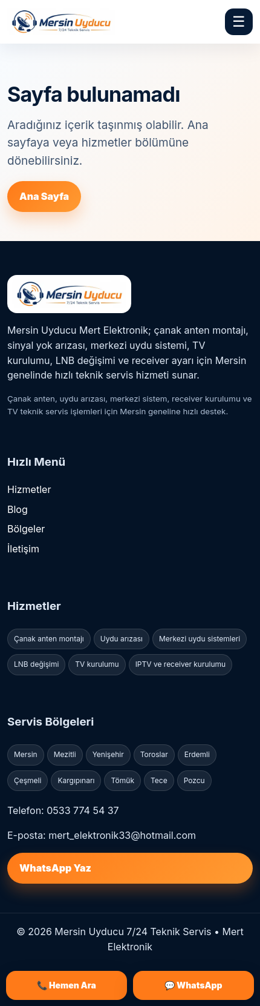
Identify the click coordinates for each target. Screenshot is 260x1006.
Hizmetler (29, 489)
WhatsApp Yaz (55, 868)
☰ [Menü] (238, 21)
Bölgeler (26, 529)
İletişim (23, 549)
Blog (17, 509)
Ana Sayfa (44, 196)
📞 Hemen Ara (66, 985)
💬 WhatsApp (193, 985)
